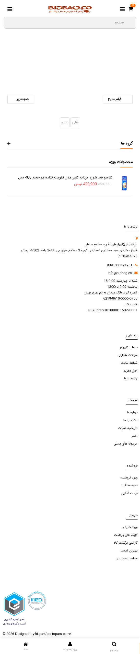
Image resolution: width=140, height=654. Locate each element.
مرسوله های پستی (126, 443)
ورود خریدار (130, 527)
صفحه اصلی (104, 68)
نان (28, 68)
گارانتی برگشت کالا (126, 543)
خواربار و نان (44, 68)
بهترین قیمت (129, 550)
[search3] (130, 22)
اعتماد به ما (130, 420)
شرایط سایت (129, 363)
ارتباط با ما (131, 378)
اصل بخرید (131, 371)
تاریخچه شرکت (128, 428)
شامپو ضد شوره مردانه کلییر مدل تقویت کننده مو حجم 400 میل (65, 178)
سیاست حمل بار (127, 558)
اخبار (135, 436)
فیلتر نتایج (118, 99)
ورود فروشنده (129, 477)
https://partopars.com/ (53, 634)
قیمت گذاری (129, 493)
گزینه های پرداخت (126, 535)
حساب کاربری (129, 347)
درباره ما (132, 412)
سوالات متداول (128, 355)
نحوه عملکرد (130, 485)
